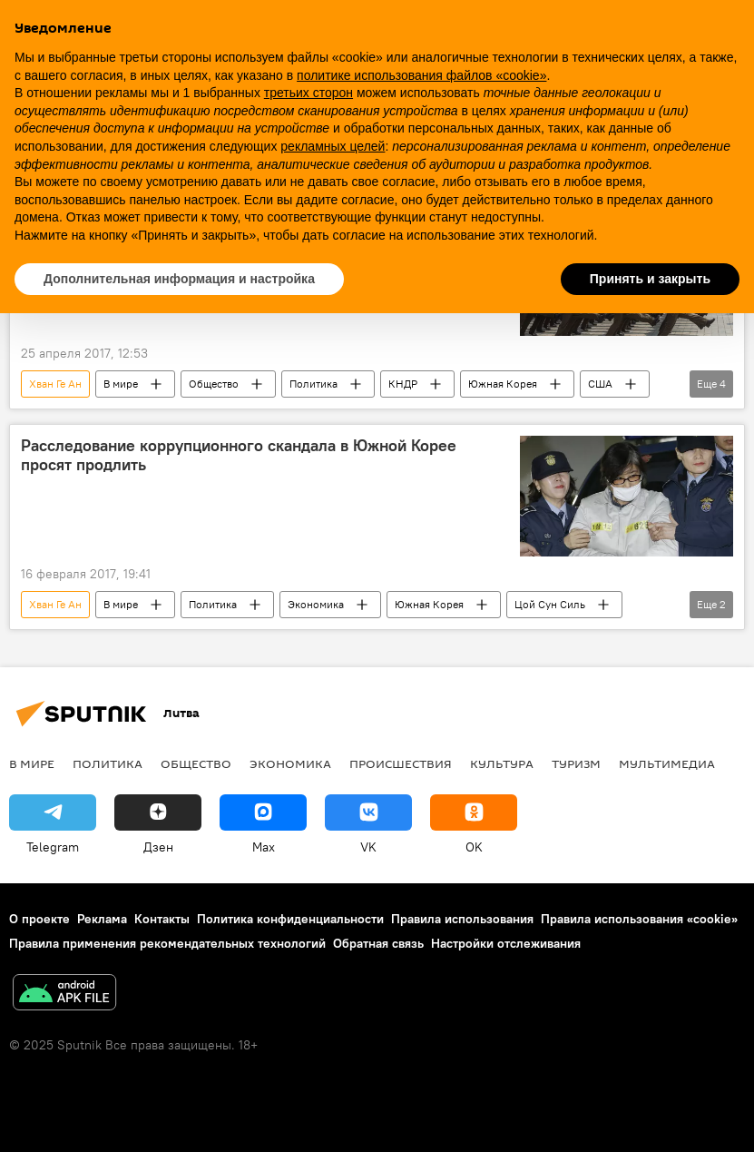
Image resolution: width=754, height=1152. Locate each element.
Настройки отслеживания (506, 943)
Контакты (162, 919)
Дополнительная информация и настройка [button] (179, 278)
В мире (120, 383)
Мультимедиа (667, 763)
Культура (502, 763)
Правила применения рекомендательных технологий (167, 943)
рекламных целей (332, 146)
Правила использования (462, 919)
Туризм (576, 763)
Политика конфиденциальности (290, 919)
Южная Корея (502, 383)
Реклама (102, 919)
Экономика (316, 604)
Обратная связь (378, 943)
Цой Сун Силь (549, 604)
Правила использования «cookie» (639, 919)
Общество (214, 383)
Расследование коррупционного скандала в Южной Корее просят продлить (238, 456)
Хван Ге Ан (55, 383)
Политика (313, 383)
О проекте (39, 919)
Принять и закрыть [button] (650, 278)
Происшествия (400, 763)
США (600, 383)
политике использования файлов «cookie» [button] (421, 75)
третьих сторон (308, 92)
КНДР (402, 383)
